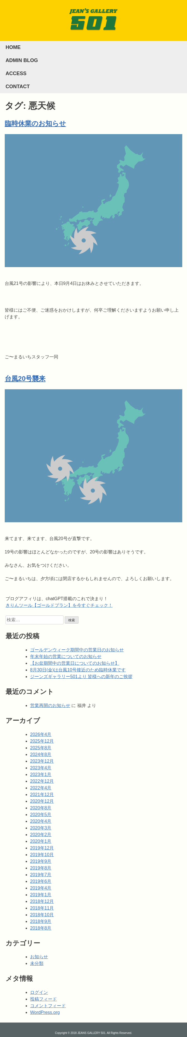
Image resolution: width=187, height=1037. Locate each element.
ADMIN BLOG (22, 60)
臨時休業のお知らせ (35, 123)
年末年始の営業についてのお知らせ (65, 656)
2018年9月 (41, 921)
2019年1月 (41, 894)
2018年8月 (41, 928)
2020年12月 (42, 801)
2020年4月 (41, 821)
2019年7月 (41, 874)
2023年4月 (41, 767)
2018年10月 (42, 914)
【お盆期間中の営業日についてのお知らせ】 (74, 663)
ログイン (39, 992)
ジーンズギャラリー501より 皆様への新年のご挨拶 (81, 676)
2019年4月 (41, 888)
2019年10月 (42, 854)
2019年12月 (42, 848)
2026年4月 (41, 734)
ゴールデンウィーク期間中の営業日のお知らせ (77, 649)
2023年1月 (41, 774)
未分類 (36, 963)
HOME (13, 47)
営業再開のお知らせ (50, 705)
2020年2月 (41, 834)
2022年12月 (42, 781)
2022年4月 (41, 787)
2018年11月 (42, 908)
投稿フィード (43, 999)
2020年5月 (41, 814)
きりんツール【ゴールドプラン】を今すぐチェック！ (59, 605)
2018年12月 (42, 901)
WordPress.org (45, 1012)
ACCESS (16, 73)
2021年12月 (42, 794)
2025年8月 (41, 747)
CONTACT (18, 86)
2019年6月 (41, 881)
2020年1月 (41, 841)
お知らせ (39, 956)
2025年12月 (42, 741)
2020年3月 (41, 828)
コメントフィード (48, 1005)
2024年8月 (41, 754)
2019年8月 (41, 868)
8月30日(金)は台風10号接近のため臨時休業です (78, 669)
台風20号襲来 (25, 378)
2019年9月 (41, 861)
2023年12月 (42, 761)
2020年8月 (41, 808)
